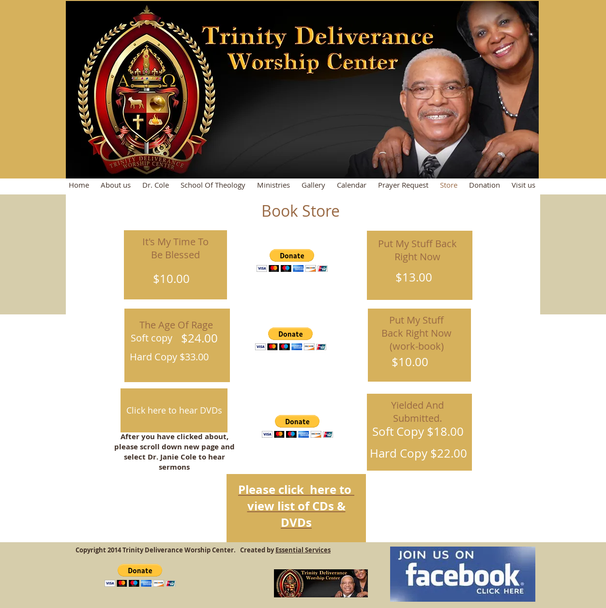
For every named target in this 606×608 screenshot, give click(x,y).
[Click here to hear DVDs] (174, 410)
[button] (292, 260)
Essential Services (303, 550)
